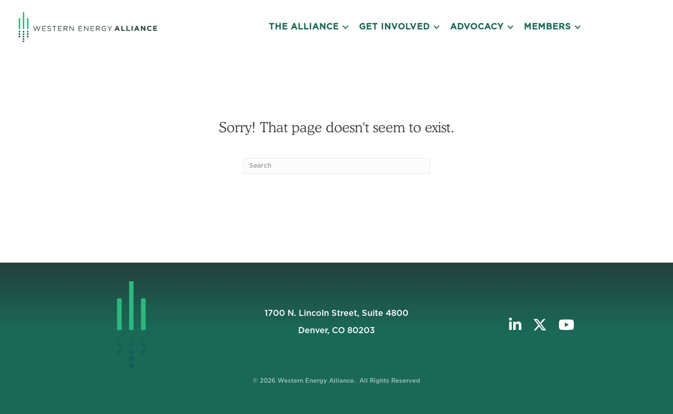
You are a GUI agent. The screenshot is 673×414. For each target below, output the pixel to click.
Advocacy (477, 27)
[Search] (336, 166)
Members (547, 27)
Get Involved (394, 27)
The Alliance (304, 27)
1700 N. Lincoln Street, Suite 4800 (336, 313)
